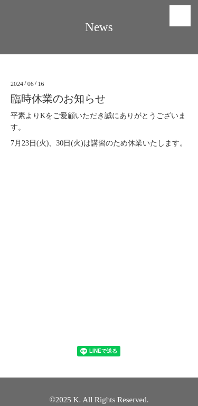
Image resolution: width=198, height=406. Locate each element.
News (98, 27)
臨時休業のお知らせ (58, 98)
